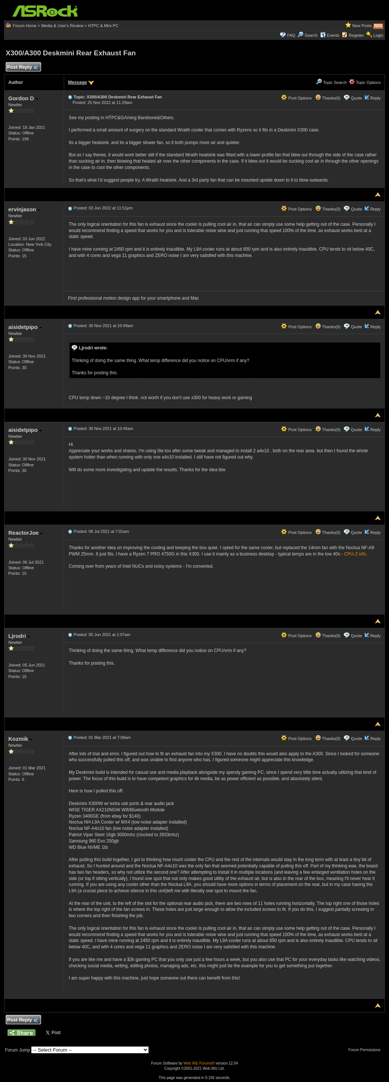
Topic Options (365, 82)
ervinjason (24, 209)
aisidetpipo (25, 327)
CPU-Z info (355, 554)
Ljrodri (19, 636)
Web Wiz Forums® (199, 1063)
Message (77, 82)
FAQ (291, 35)
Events (330, 35)
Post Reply (22, 67)
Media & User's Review (62, 25)
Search (311, 35)
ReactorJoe (25, 532)
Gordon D (23, 98)
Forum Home (25, 25)
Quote (356, 98)
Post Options (296, 98)
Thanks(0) (327, 98)
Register (356, 35)
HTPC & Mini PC (103, 25)
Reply (375, 98)
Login (378, 35)
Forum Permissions (366, 1050)
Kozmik (20, 739)
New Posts (362, 25)
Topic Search (331, 82)
